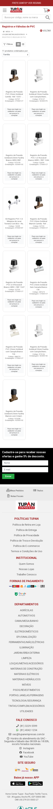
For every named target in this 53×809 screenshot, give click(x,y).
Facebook (26, 752)
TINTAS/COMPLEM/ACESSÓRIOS (26, 706)
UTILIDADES (26, 711)
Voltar (45, 30)
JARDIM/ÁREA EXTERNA (26, 652)
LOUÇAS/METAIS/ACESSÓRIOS (26, 663)
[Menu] (4, 10)
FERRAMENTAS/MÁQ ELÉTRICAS (26, 642)
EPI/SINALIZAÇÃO (26, 636)
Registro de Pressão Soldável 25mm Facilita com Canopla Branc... (38, 94)
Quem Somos (26, 563)
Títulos (38, 491)
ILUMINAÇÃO (26, 647)
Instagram (26, 748)
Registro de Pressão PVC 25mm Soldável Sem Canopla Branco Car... (38, 286)
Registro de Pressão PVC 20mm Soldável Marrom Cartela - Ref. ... (38, 221)
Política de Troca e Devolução (26, 540)
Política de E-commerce (26, 546)
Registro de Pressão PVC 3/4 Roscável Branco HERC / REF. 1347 (14, 284)
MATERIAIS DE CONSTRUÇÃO (26, 668)
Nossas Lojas (26, 569)
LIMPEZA (26, 658)
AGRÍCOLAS (26, 610)
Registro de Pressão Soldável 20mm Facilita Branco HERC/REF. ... (14, 157)
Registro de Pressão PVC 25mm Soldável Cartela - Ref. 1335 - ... (14, 94)
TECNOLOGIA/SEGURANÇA (26, 700)
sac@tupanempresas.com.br (26, 734)
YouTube (26, 756)
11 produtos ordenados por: (15, 51)
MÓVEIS (26, 684)
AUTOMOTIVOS (26, 615)
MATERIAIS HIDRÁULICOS (27, 679)
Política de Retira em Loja (26, 524)
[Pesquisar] (48, 17)
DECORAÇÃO (26, 626)
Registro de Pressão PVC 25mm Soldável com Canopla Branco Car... (14, 350)
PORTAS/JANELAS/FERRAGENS (26, 695)
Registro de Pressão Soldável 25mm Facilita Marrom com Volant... (14, 413)
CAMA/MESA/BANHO (26, 621)
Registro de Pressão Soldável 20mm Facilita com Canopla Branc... (38, 349)
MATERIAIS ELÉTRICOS (26, 674)
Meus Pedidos (15, 491)
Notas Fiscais (15, 496)
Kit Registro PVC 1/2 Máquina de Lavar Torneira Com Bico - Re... (14, 221)
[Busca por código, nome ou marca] (23, 17)
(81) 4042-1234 (26, 730)
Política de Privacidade (26, 535)
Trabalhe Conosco (26, 574)
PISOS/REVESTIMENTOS (26, 690)
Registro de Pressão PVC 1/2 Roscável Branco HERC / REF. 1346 (38, 157)
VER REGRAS (34, 3)
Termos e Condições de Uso (26, 551)
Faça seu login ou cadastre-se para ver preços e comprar (14, 112)
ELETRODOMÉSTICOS (26, 631)
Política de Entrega (26, 530)
